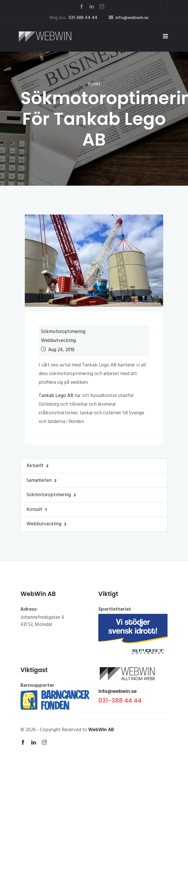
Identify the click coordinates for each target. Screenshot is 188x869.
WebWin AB (101, 730)
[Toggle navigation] (165, 36)
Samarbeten (42, 480)
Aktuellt (38, 466)
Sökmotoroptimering (63, 332)
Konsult (37, 510)
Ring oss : (73, 18)
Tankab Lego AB (56, 396)
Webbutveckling (58, 341)
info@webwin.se (117, 691)
